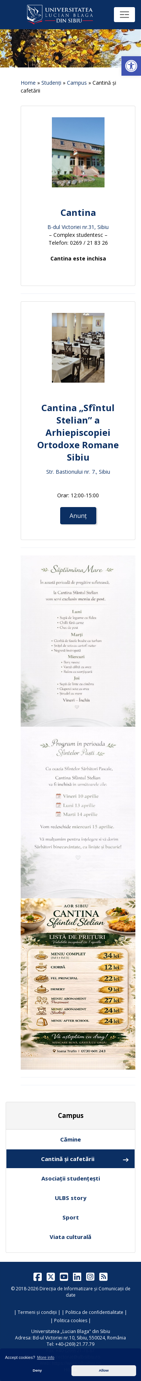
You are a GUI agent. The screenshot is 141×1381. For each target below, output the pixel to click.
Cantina (78, 212)
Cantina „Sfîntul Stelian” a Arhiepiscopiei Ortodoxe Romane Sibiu (78, 432)
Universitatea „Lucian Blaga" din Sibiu (70, 1331)
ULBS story (70, 1197)
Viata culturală (70, 1236)
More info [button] (46, 1357)
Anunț (78, 516)
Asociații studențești (70, 1178)
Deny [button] (37, 1370)
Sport (70, 1217)
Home (28, 82)
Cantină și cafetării (85, 1159)
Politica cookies (70, 1320)
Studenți (51, 82)
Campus (77, 82)
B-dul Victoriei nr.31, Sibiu (78, 226)
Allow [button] (104, 1370)
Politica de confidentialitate (94, 1312)
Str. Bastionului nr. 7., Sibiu (78, 471)
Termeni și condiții (37, 1312)
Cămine (70, 1139)
